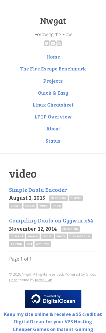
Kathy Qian (43, 279)
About (53, 128)
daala (16, 205)
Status (53, 140)
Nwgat (53, 20)
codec (30, 205)
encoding (58, 198)
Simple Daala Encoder (38, 189)
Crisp (13, 279)
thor (56, 205)
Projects (53, 80)
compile (17, 236)
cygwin (17, 244)
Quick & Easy (53, 92)
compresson (80, 236)
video (43, 205)
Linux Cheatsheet (53, 104)
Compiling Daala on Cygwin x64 (51, 220)
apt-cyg (42, 244)
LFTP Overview (53, 116)
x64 (29, 244)
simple (76, 198)
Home (53, 56)
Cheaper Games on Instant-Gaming (53, 329)
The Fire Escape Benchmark (53, 68)
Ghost (91, 274)
